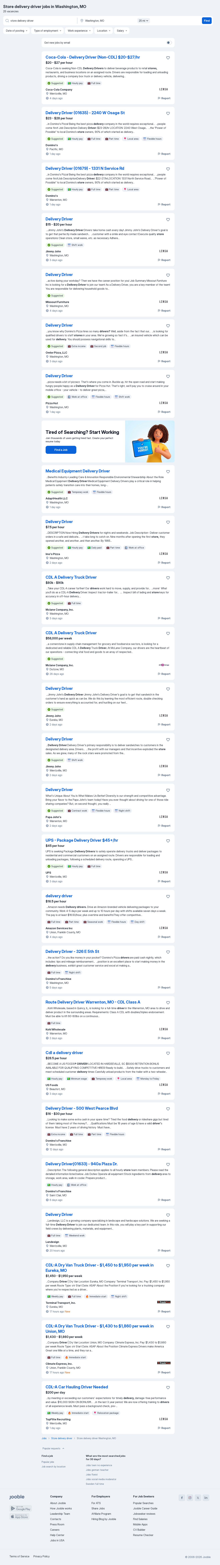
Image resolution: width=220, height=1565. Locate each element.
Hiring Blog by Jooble (104, 1519)
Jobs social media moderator (101, 1479)
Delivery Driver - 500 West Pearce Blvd (82, 1108)
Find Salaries (140, 1519)
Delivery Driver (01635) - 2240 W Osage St (85, 112)
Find (207, 20)
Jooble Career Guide (145, 1508)
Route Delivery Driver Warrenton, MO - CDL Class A (93, 1002)
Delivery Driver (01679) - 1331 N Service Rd (85, 168)
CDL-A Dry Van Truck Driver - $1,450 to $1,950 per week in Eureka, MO (100, 1268)
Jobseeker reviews (144, 1513)
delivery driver (59, 895)
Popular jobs (48, 1461)
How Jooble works (61, 1508)
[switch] (169, 42)
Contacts (55, 1519)
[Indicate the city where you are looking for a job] (114, 20)
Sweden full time (95, 1483)
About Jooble (58, 1503)
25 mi (144, 21)
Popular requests (54, 1448)
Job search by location (54, 1466)
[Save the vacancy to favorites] (168, 57)
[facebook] (182, 1497)
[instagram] (190, 1497)
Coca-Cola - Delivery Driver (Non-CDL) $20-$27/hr (93, 57)
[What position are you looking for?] (40, 20)
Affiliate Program (101, 1513)
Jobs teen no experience (99, 1465)
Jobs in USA (57, 1540)
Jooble (207, 1557)
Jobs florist (92, 1474)
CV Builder (139, 1529)
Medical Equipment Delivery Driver (78, 471)
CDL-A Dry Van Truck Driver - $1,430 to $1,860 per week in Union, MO (100, 1329)
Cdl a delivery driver (64, 1052)
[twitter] (198, 1497)
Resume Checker (143, 1535)
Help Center (57, 1535)
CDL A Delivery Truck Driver (71, 577)
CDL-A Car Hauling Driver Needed (77, 1387)
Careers (54, 1529)
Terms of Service (19, 1556)
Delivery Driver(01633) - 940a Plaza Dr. (82, 1163)
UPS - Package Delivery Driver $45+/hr (82, 840)
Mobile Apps (140, 1524)
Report (163, 98)
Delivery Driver (59, 219)
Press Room (57, 1524)
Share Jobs (98, 1508)
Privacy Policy (41, 1556)
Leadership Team (60, 1513)
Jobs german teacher (97, 1469)
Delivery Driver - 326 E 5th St (72, 951)
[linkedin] (206, 1497)
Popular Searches (143, 1503)
